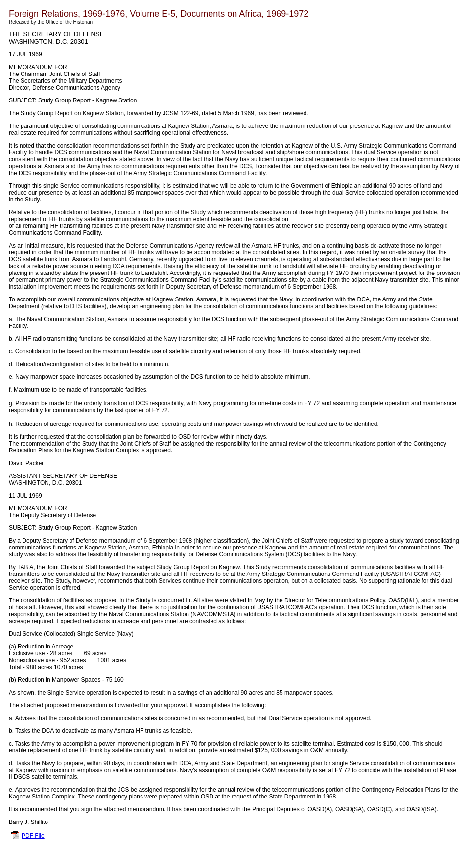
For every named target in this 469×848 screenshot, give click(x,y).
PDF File (33, 835)
